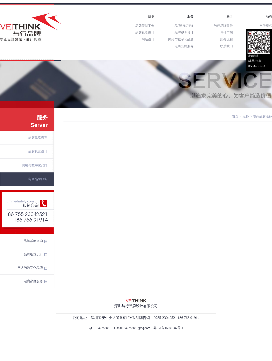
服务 (190, 16)
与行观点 (265, 25)
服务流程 (226, 39)
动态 (269, 16)
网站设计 (148, 39)
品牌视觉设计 (144, 32)
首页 (235, 116)
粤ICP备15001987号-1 (168, 328)
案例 (151, 16)
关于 (229, 16)
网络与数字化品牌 (181, 39)
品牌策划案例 (144, 25)
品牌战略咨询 (184, 25)
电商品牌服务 (184, 46)
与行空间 (226, 32)
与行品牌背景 (223, 25)
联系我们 (226, 46)
